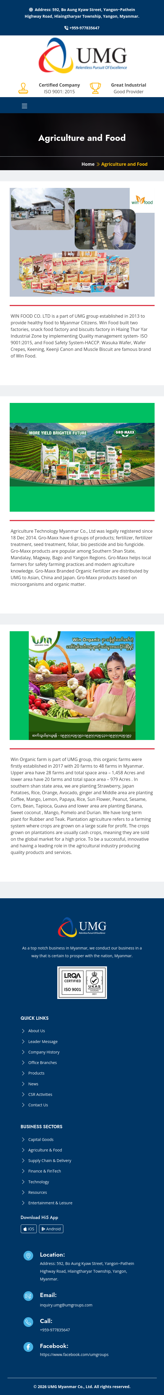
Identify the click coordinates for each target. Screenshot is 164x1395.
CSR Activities (40, 1094)
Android (51, 1229)
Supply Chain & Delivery (49, 1161)
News (33, 1084)
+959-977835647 (81, 27)
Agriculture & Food (45, 1150)
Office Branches (42, 1063)
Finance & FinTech (44, 1171)
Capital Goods (41, 1140)
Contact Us (38, 1105)
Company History (43, 1052)
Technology (38, 1182)
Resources (37, 1192)
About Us (36, 1031)
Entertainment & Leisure (50, 1203)
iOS (28, 1229)
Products (36, 1073)
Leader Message (43, 1042)
